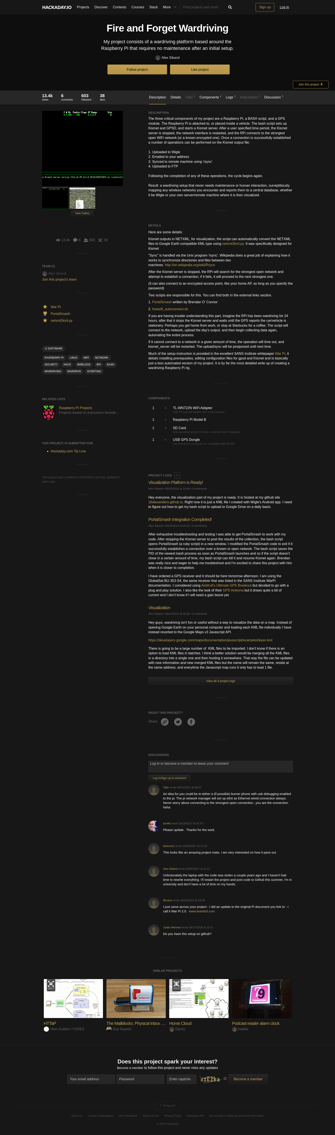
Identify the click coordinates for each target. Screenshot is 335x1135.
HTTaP (50, 1023)
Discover (101, 7)
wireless (84, 364)
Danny (177, 1029)
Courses (137, 7)
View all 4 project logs (220, 681)
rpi (99, 364)
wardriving (53, 371)
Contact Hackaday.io (100, 1116)
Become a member (130, 1068)
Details (175, 97)
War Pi (280, 353)
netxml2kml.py (233, 243)
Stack (153, 7)
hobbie (240, 1029)
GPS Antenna (233, 590)
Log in (284, 7)
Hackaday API (195, 1116)
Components (210, 97)
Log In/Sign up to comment (169, 778)
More (170, 7)
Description (157, 97)
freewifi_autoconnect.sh (170, 309)
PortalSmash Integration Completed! (182, 519)
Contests (119, 7)
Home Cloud (181, 1023)
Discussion (273, 97)
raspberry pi (54, 357)
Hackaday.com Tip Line (68, 451)
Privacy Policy (172, 1116)
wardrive (74, 371)
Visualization (160, 607)
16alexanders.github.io (165, 502)
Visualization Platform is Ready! (177, 482)
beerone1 (169, 846)
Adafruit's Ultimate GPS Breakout (226, 585)
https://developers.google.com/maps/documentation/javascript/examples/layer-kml (210, 640)
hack (67, 364)
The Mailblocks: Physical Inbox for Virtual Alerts (150, 1023)
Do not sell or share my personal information (236, 1116)
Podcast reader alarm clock (258, 1023)
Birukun (167, 900)
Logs (231, 97)
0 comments (199, 488)
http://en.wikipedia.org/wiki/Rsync (190, 265)
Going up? (167, 1106)
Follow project (137, 69)
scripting (94, 371)
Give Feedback (128, 1116)
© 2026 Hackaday (167, 1124)
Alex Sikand (167, 57)
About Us (77, 1116)
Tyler (166, 787)
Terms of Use (151, 1116)
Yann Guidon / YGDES (64, 1029)
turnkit (166, 823)
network (101, 357)
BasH (110, 364)
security (51, 364)
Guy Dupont (118, 1029)
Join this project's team (59, 279)
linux (73, 357)
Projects (83, 7)
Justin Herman (172, 927)
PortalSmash (162, 302)
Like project (200, 69)
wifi (86, 357)
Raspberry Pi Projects (75, 408)
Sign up (265, 7)
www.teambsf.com (202, 911)
